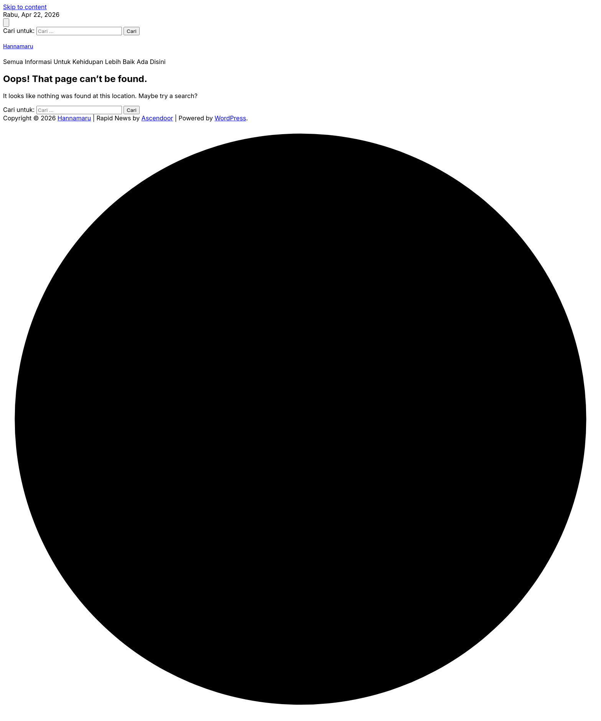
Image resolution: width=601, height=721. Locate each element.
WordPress (230, 118)
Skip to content (25, 7)
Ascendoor (157, 118)
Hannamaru (18, 46)
